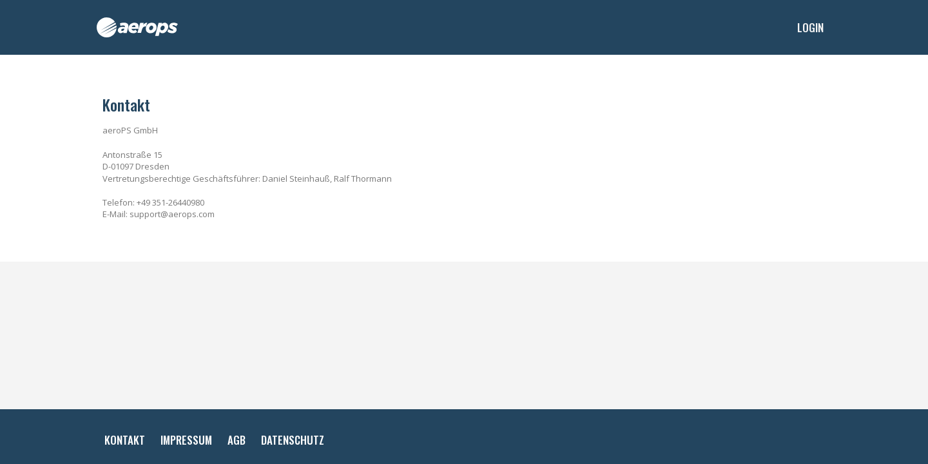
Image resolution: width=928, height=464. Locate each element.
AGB (236, 440)
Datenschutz (292, 440)
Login (810, 27)
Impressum (186, 440)
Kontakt (124, 440)
